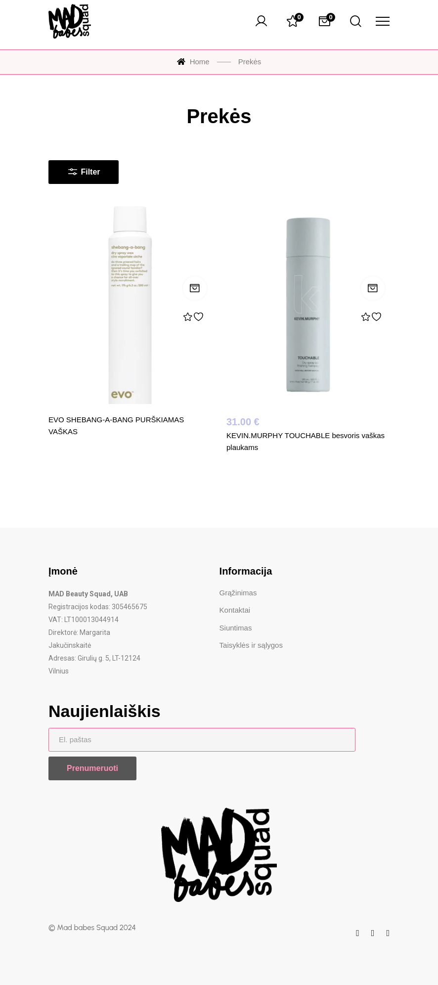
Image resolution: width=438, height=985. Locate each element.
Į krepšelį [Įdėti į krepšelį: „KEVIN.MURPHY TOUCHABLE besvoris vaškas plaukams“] (373, 288)
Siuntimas (235, 628)
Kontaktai (235, 610)
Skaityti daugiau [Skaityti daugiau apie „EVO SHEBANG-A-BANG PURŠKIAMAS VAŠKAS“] (195, 288)
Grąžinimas (238, 592)
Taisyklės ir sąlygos (251, 645)
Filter (83, 169)
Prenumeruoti (92, 768)
